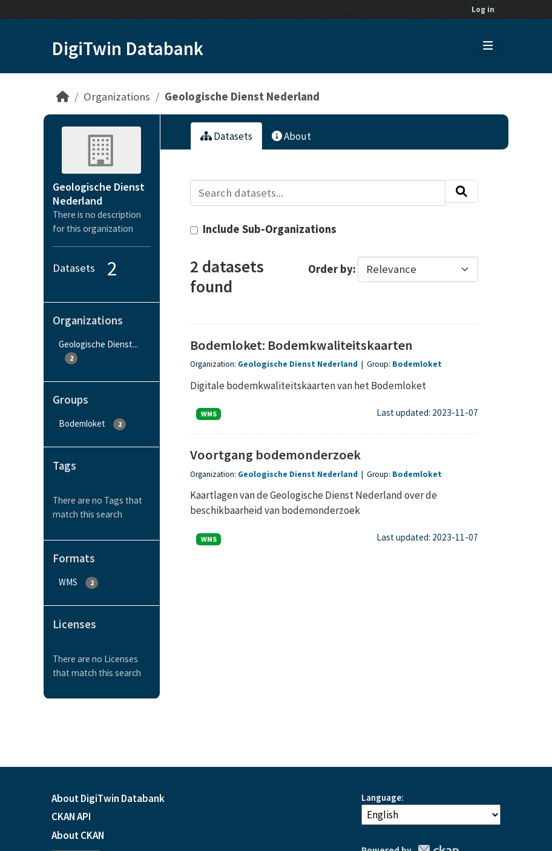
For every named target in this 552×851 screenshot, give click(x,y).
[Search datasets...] (317, 193)
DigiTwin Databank (127, 48)
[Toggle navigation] (488, 46)
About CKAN (77, 835)
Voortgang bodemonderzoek (275, 454)
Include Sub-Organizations (263, 229)
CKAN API (71, 816)
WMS (209, 413)
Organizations (117, 97)
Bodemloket (417, 364)
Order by (330, 269)
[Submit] (461, 191)
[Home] (62, 97)
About (291, 136)
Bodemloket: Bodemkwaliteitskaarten (301, 345)
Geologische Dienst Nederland (242, 97)
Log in (483, 9)
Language (381, 797)
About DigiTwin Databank (108, 798)
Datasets (226, 136)
